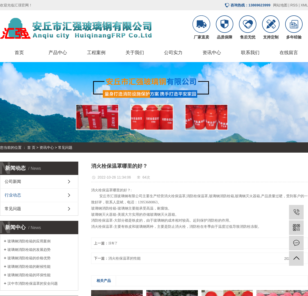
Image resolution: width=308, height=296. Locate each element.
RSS (294, 5)
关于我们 (135, 52)
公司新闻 (13, 181)
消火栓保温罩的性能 (124, 258)
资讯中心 (212, 52)
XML (304, 5)
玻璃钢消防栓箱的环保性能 (29, 275)
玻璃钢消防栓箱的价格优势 (29, 258)
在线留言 (289, 52)
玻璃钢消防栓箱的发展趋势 (29, 250)
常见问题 (65, 147)
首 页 (31, 147)
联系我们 (250, 52)
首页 (19, 52)
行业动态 (13, 195)
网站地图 (280, 5)
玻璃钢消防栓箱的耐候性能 (29, 266)
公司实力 (173, 52)
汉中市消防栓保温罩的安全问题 (32, 283)
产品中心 (58, 52)
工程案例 (96, 52)
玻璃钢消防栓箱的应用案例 (29, 241)
